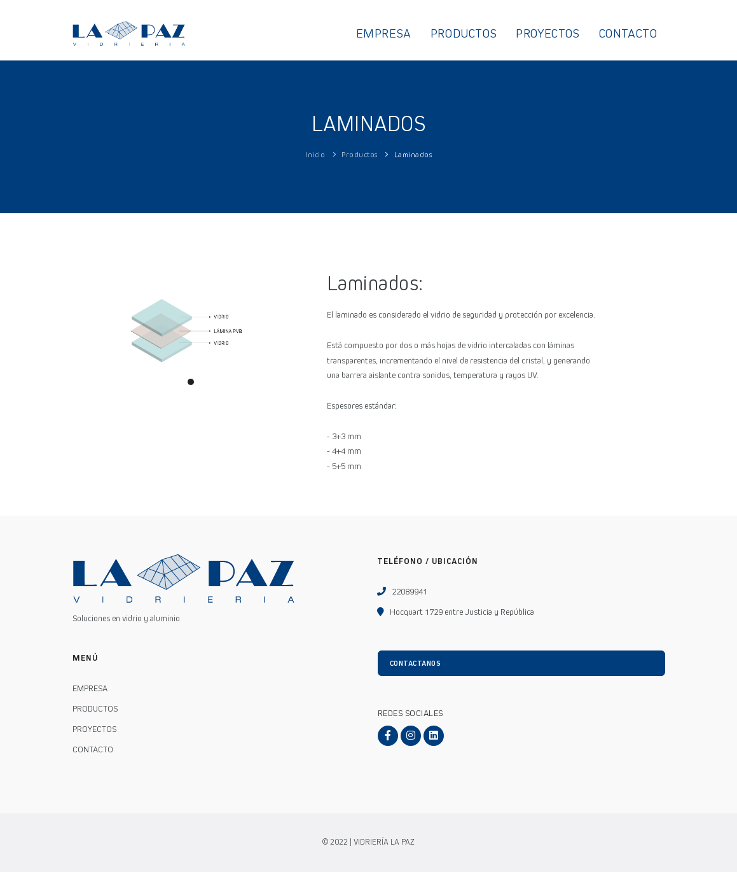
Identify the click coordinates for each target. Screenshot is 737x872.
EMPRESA (383, 33)
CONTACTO (628, 33)
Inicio (315, 154)
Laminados (413, 154)
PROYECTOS (547, 33)
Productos (359, 154)
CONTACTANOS (415, 663)
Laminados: (375, 283)
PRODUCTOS (463, 33)
